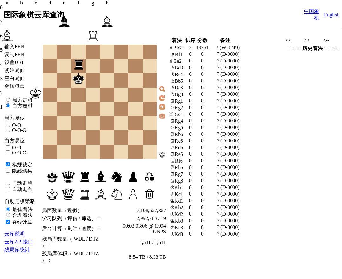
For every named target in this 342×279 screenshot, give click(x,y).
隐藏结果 (21, 171)
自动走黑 (21, 183)
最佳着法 (22, 209)
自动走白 (21, 189)
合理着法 (22, 215)
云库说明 (14, 234)
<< (288, 40)
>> (307, 40)
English (331, 14)
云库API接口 (18, 241)
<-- (326, 40)
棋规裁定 (21, 164)
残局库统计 (17, 249)
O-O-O (18, 130)
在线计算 (21, 222)
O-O (16, 125)
